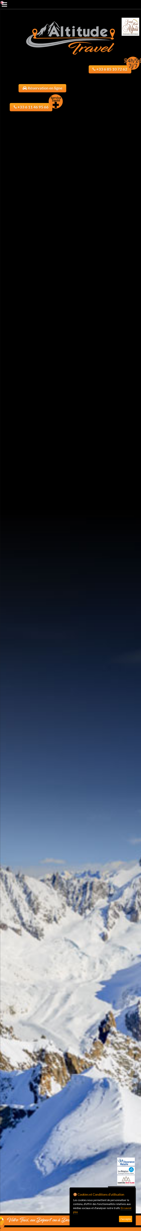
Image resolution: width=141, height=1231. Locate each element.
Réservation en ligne (42, 88)
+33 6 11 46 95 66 (33, 106)
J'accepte (125, 1219)
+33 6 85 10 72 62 (112, 68)
